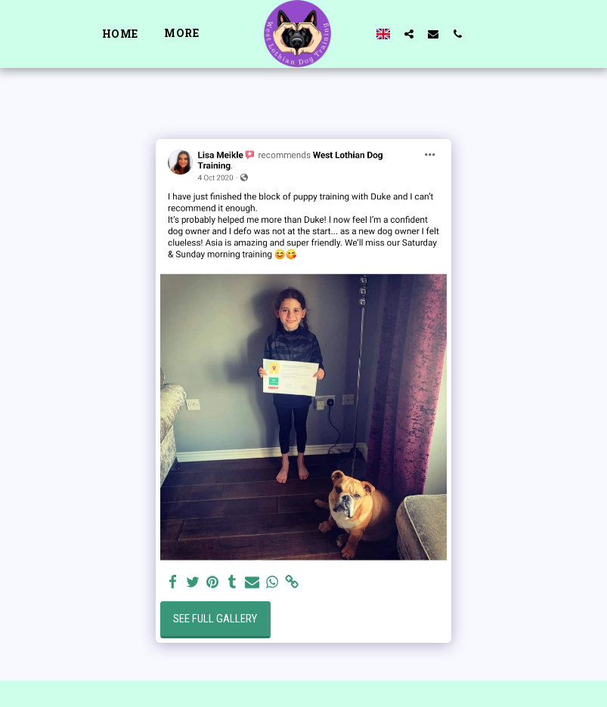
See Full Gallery (215, 618)
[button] (409, 33)
